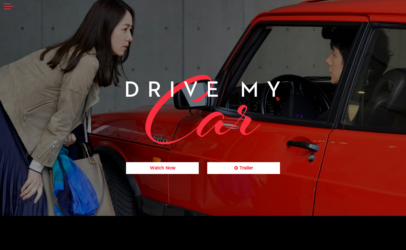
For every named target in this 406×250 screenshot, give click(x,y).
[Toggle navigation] (8, 7)
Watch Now (162, 168)
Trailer (243, 168)
